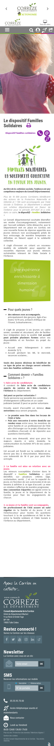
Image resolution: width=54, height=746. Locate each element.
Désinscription (36, 683)
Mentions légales (37, 733)
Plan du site (8, 733)
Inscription (22, 683)
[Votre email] (26, 664)
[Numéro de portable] (26, 688)
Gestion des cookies (11, 736)
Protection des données (21, 733)
